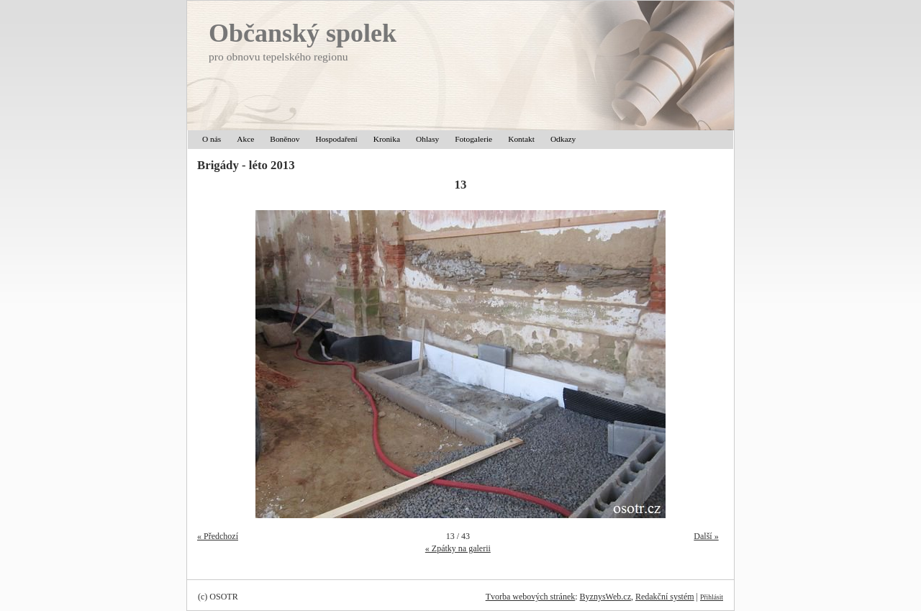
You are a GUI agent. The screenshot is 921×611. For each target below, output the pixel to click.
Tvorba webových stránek (531, 597)
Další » (706, 536)
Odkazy (563, 139)
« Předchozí (217, 536)
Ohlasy (427, 139)
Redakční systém (664, 597)
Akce (245, 139)
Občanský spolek (302, 33)
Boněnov (284, 139)
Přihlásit (711, 597)
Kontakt (521, 139)
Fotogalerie (473, 139)
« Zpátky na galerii (458, 548)
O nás (211, 139)
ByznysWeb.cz (605, 597)
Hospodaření (336, 139)
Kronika (386, 139)
